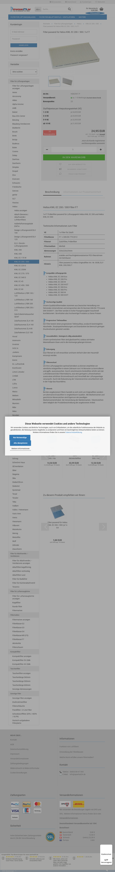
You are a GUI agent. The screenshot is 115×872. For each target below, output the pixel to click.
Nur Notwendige (20, 437)
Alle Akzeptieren (20, 443)
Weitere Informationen (20, 449)
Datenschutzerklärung (73, 432)
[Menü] (110, 846)
